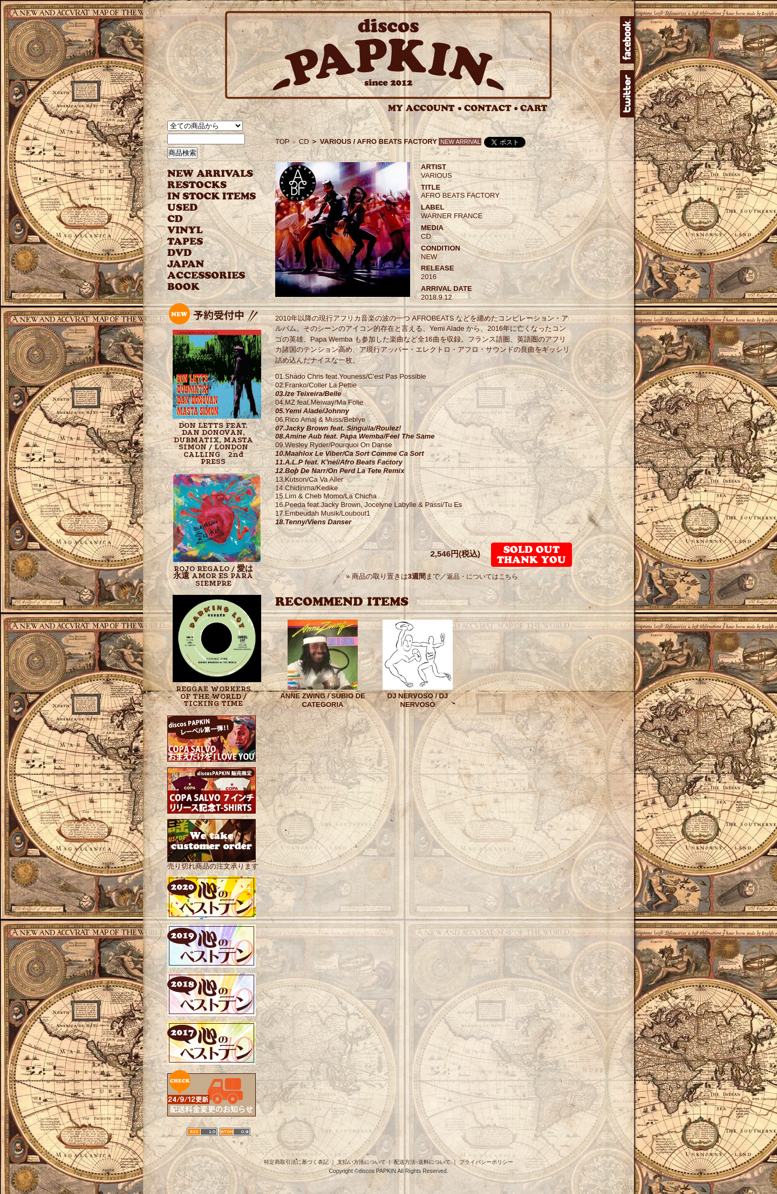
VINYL (186, 230)
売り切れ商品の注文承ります (212, 861)
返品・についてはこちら (482, 576)
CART (534, 108)
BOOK (184, 287)
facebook (627, 40)
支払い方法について (361, 1162)
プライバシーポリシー (486, 1162)
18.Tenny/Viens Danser (313, 522)
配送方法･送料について (422, 1162)
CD (175, 219)
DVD (179, 253)
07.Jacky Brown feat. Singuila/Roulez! (338, 428)
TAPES (185, 242)
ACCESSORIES (206, 276)
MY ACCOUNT (425, 108)
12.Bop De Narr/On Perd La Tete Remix (339, 471)
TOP (282, 141)
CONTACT (491, 108)
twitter (627, 93)
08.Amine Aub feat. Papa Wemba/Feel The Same (354, 436)
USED (203, 208)
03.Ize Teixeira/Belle (308, 394)
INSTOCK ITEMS (211, 196)
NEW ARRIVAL (210, 174)
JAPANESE (203, 264)
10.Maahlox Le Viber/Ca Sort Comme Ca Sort (349, 453)
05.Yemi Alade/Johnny (312, 411)
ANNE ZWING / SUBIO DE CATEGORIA (322, 700)
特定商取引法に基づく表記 (296, 1162)
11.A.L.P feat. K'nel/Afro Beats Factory (339, 462)
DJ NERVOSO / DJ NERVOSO (417, 700)
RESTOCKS (203, 185)
